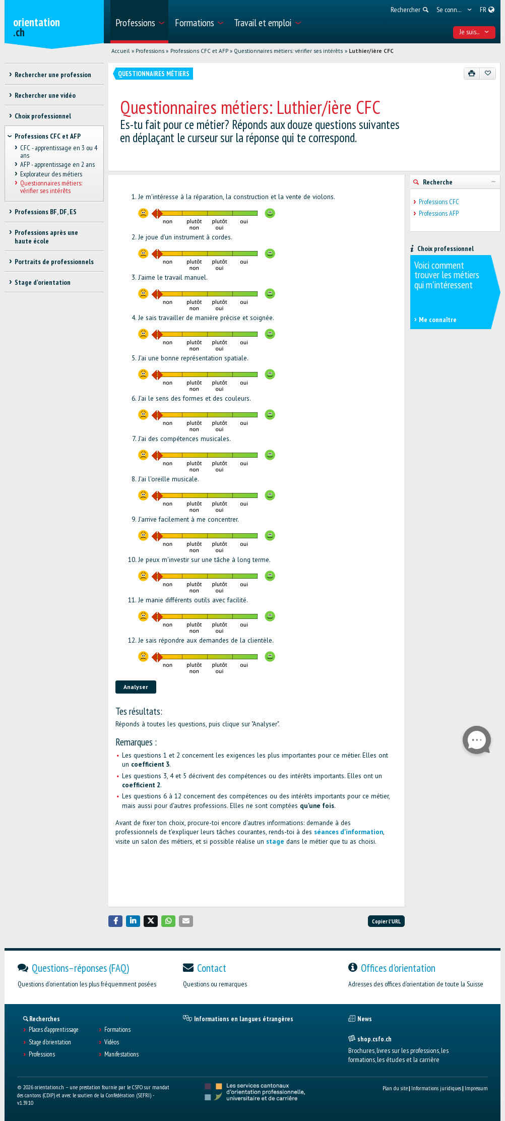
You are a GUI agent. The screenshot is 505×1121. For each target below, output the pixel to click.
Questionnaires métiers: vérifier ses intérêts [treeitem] (51, 186)
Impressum (476, 1088)
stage (275, 841)
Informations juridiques (436, 1088)
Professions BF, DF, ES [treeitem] (46, 211)
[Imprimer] (472, 73)
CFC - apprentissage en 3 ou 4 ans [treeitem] (58, 152)
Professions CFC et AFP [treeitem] (48, 136)
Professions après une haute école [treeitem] (46, 236)
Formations (117, 1030)
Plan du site (395, 1088)
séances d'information (348, 832)
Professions (150, 50)
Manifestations (121, 1054)
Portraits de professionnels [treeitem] (54, 261)
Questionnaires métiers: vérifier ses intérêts (288, 50)
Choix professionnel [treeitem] (43, 115)
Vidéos (111, 1042)
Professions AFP (439, 213)
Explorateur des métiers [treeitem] (51, 173)
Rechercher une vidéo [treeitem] (45, 95)
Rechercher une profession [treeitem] (53, 74)
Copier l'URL (386, 921)
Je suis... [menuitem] (474, 31)
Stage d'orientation (50, 1042)
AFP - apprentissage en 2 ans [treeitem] (57, 164)
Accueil (120, 50)
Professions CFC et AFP (199, 50)
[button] (115, 921)
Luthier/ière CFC (371, 50)
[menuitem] (139, 21)
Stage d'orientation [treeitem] (43, 282)
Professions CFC (439, 202)
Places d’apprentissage (54, 1030)
